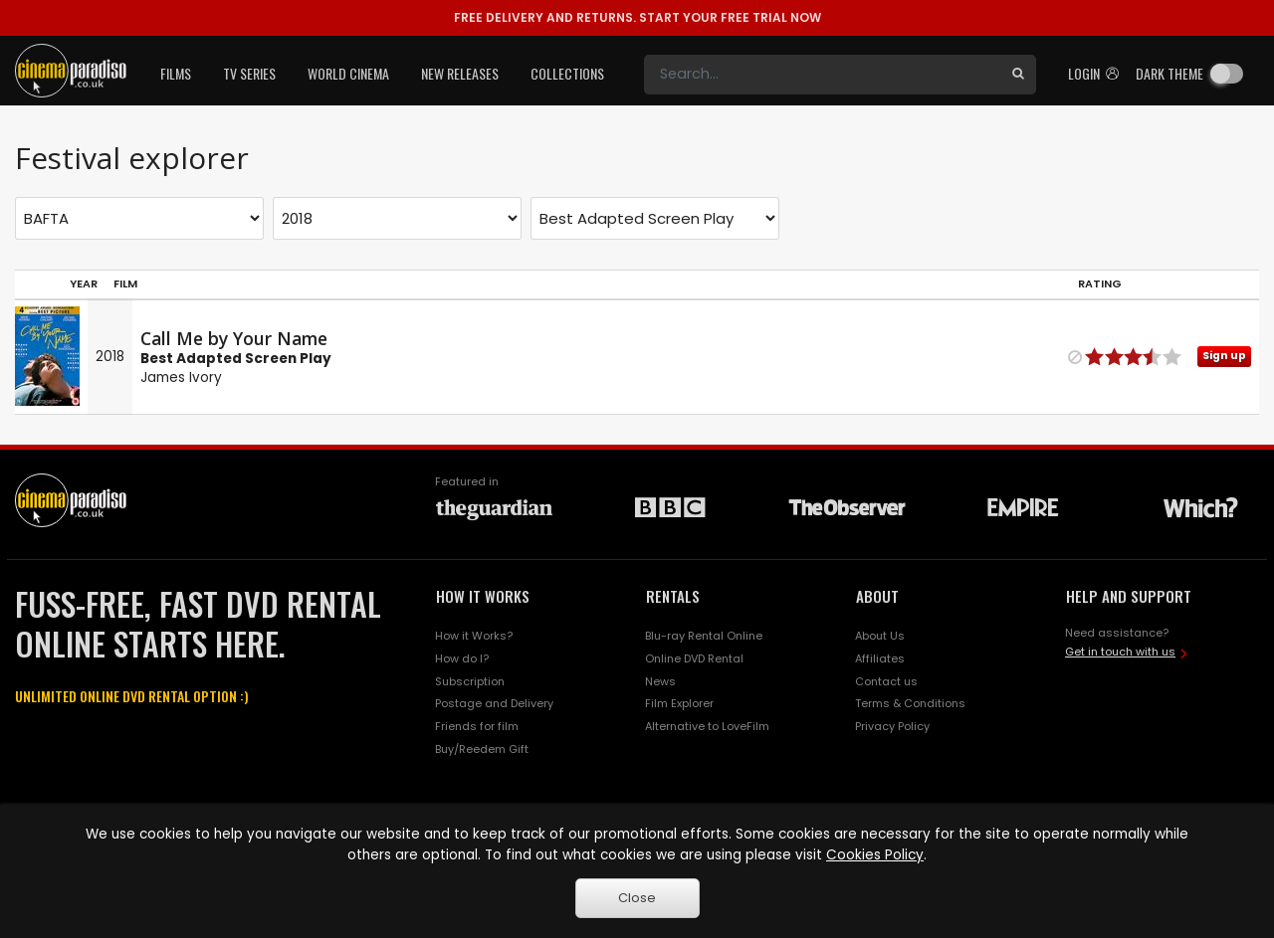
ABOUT (877, 596)
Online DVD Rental (694, 658)
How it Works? (474, 636)
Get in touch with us (1120, 651)
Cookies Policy (875, 854)
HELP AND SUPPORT (1128, 596)
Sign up (1224, 355)
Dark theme (1169, 73)
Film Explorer (679, 703)
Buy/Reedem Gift (482, 749)
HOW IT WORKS (483, 596)
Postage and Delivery (494, 703)
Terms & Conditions (910, 703)
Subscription (470, 681)
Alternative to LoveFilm (707, 726)
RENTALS (673, 596)
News (660, 681)
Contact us (886, 681)
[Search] (822, 74)
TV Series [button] (249, 73)
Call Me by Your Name (233, 338)
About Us (880, 636)
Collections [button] (567, 73)
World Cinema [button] (348, 73)
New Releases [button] (460, 73)
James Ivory (181, 377)
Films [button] (175, 73)
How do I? (462, 658)
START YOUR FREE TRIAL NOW (637, 17)
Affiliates (880, 658)
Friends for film (477, 726)
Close (637, 897)
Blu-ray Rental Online (703, 636)
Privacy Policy (892, 726)
